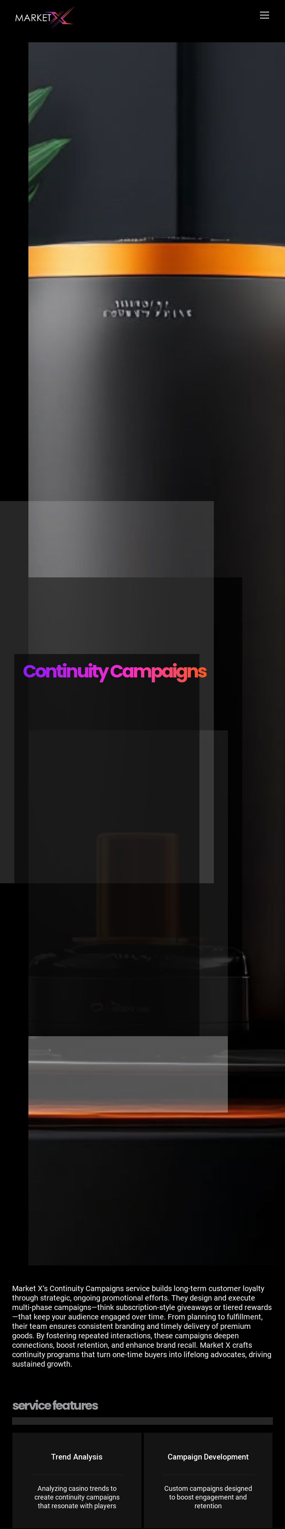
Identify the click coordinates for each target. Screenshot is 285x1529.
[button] (263, 15)
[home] (45, 15)
